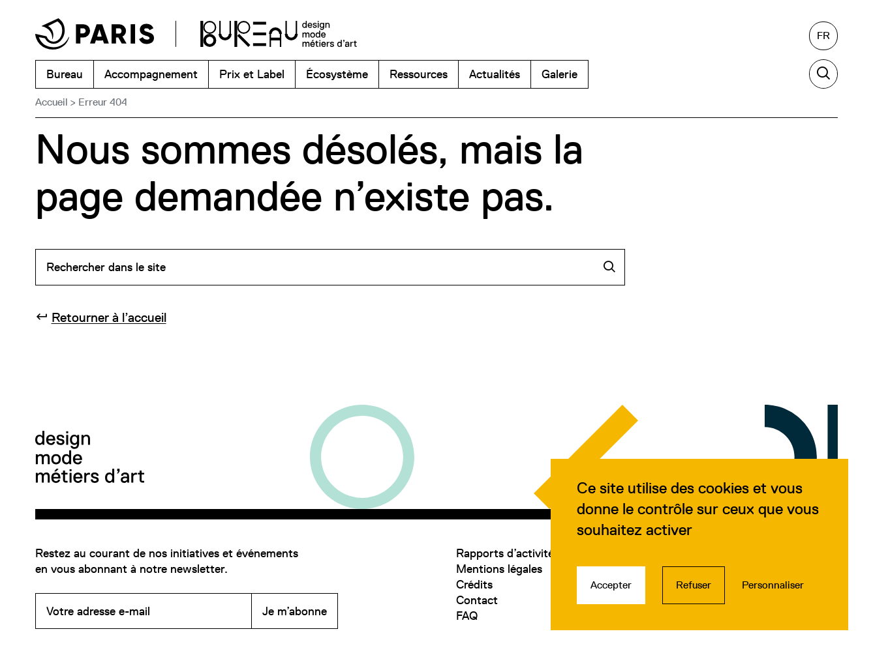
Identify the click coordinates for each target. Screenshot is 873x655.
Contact (477, 600)
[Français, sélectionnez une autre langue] (823, 36)
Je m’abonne (294, 611)
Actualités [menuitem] (494, 74)
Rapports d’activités (507, 553)
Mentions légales (499, 568)
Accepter (611, 585)
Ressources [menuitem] (419, 74)
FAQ (467, 615)
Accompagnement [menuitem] (151, 74)
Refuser (693, 585)
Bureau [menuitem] (64, 74)
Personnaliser (773, 585)
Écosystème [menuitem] (337, 74)
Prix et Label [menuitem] (251, 74)
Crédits (474, 584)
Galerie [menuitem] (559, 74)
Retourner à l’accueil (109, 317)
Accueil (51, 102)
